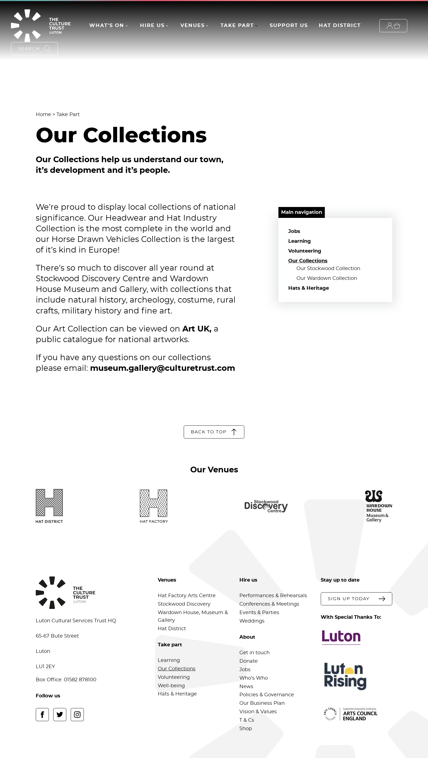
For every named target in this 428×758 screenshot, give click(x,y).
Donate (248, 661)
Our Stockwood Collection (328, 268)
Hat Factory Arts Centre (187, 595)
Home (43, 114)
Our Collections (308, 261)
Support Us (289, 25)
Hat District (340, 25)
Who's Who (253, 678)
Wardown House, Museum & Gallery (193, 616)
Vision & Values (258, 711)
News (246, 686)
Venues (192, 25)
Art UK (195, 329)
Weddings (251, 621)
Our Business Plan (262, 703)
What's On (106, 25)
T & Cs (246, 720)
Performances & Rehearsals (273, 595)
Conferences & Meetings (269, 604)
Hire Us (152, 25)
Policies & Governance (266, 694)
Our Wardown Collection (326, 278)
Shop (245, 728)
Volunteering (304, 251)
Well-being (171, 685)
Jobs (294, 231)
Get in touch (254, 652)
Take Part (237, 25)
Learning (299, 241)
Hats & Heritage (308, 288)
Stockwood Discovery (184, 604)
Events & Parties (259, 612)
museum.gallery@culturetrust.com (162, 368)
